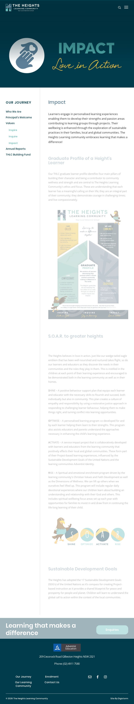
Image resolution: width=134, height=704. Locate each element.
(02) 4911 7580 (71, 663)
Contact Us (52, 683)
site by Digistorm (119, 698)
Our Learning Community (23, 684)
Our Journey (23, 677)
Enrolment (52, 677)
